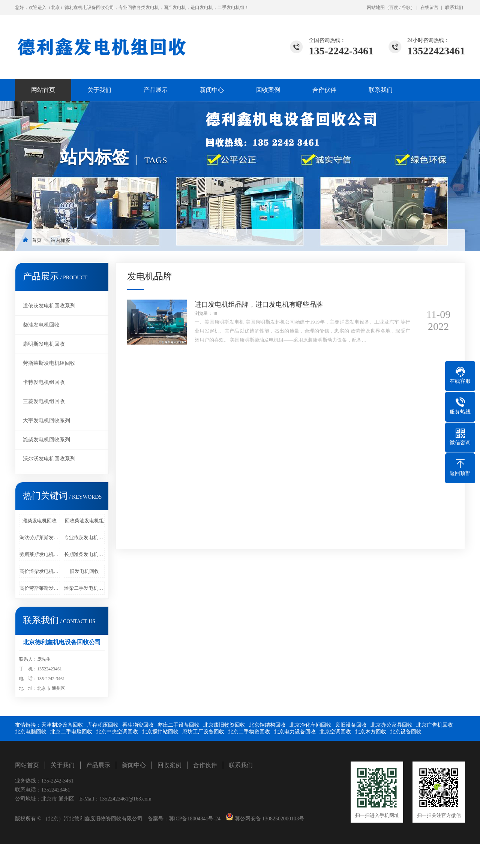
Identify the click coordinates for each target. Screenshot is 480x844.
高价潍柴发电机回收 (40, 571)
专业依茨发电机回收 (84, 537)
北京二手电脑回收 (71, 732)
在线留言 (429, 7)
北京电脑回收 (30, 732)
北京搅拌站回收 (160, 732)
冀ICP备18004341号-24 (194, 819)
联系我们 (454, 7)
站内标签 (60, 240)
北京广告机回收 (434, 725)
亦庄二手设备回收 (179, 725)
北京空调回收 (335, 732)
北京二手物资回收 (249, 732)
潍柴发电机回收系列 (46, 439)
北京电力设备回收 (295, 732)
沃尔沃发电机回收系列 (49, 459)
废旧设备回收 (351, 725)
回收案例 (268, 90)
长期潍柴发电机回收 (84, 554)
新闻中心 (212, 90)
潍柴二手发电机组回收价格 (84, 588)
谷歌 (406, 7)
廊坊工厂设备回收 (203, 732)
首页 (37, 240)
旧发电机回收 (84, 571)
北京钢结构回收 (267, 725)
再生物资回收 (138, 725)
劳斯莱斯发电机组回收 (49, 363)
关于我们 (99, 90)
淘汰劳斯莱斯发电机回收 (40, 537)
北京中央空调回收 (117, 732)
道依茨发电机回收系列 (49, 306)
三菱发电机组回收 (44, 401)
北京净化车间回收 (311, 725)
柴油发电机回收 (41, 325)
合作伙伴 (324, 90)
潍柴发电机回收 (39, 520)
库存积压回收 (102, 725)
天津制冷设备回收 (62, 725)
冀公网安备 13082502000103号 (268, 819)
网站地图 (376, 7)
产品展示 (156, 90)
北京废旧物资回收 (224, 725)
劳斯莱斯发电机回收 (40, 554)
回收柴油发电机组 (84, 520)
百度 (393, 7)
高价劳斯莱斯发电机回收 (40, 588)
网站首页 (43, 90)
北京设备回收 (406, 732)
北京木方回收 (370, 732)
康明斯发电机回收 (44, 344)
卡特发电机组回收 (44, 382)
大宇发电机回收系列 (46, 420)
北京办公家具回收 (391, 725)
